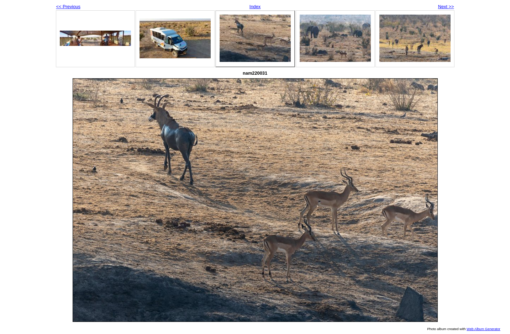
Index (255, 6)
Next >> (446, 6)
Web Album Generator (483, 329)
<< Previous (68, 6)
